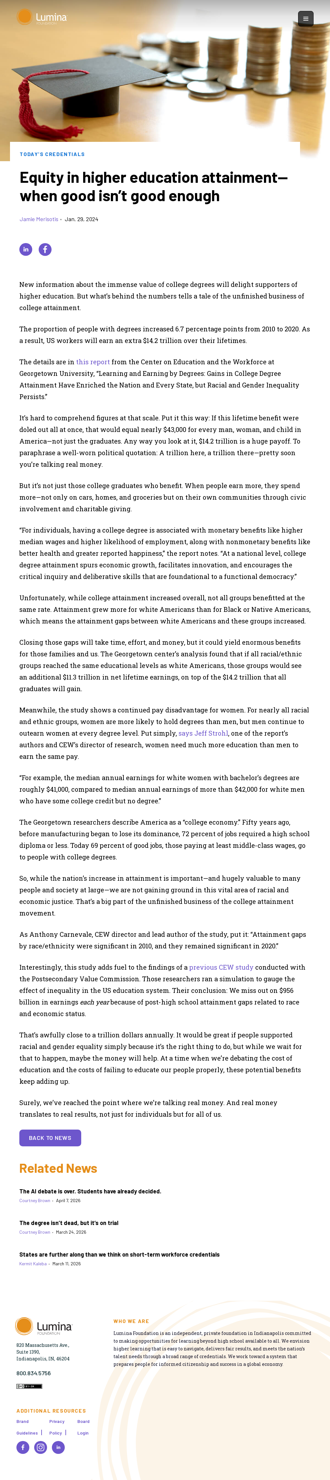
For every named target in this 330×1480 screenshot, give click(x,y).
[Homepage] (42, 18)
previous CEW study (221, 967)
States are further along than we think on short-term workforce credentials (119, 1254)
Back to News (50, 1137)
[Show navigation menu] (306, 18)
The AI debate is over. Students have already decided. (90, 1191)
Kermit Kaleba (33, 1263)
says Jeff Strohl (203, 733)
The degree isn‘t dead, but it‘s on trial (68, 1222)
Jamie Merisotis (39, 218)
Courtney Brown (34, 1200)
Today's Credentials (52, 154)
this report (93, 362)
